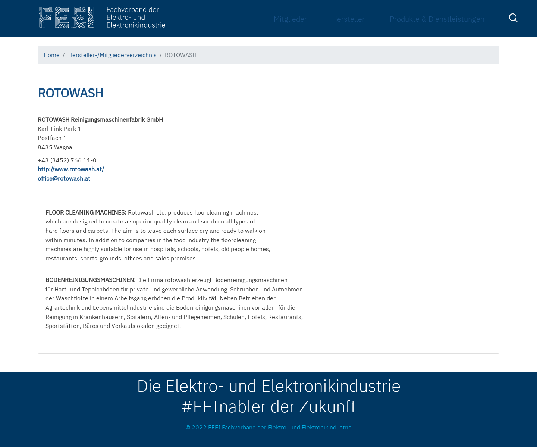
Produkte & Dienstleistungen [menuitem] (437, 19)
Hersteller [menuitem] (348, 19)
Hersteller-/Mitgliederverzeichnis (112, 55)
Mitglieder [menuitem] (290, 19)
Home (52, 55)
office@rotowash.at (64, 178)
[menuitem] (514, 19)
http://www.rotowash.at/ (71, 169)
